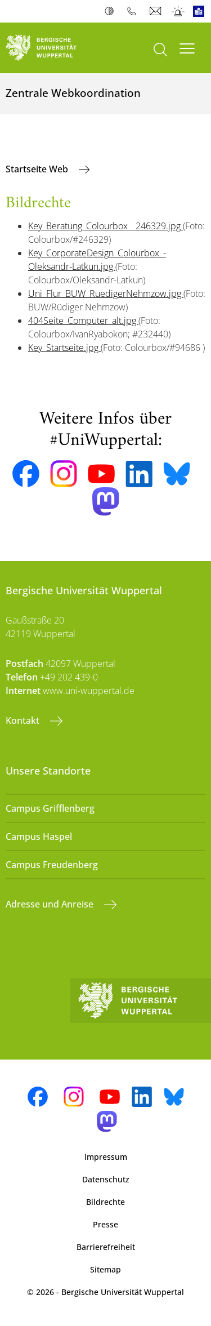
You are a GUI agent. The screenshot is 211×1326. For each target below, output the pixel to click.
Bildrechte (105, 1201)
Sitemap (105, 1269)
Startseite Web (38, 169)
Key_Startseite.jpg (64, 347)
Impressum (105, 1156)
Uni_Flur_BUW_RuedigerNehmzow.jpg (105, 293)
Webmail (157, 11)
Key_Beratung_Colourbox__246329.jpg (105, 226)
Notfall (179, 11)
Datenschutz (105, 1179)
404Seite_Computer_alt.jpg (83, 320)
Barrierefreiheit (106, 1247)
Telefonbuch (134, 11)
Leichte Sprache (201, 11)
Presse (105, 1224)
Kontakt (24, 720)
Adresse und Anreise (51, 904)
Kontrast (112, 11)
